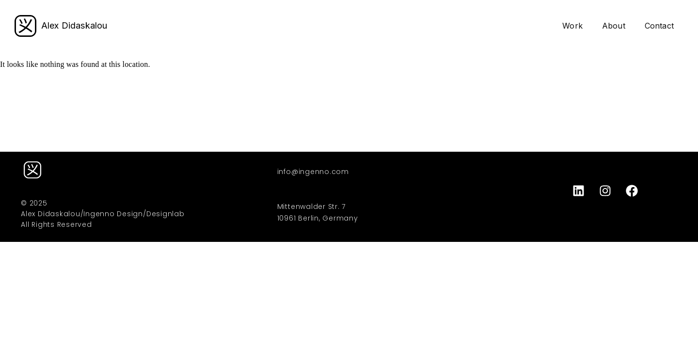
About (613, 26)
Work (572, 26)
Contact (659, 26)
